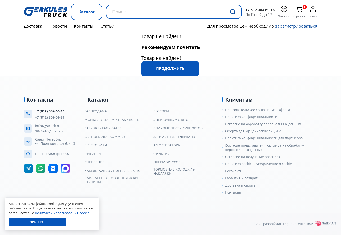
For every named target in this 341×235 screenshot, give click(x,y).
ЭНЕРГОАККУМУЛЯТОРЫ (173, 120)
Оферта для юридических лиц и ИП (254, 131)
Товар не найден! (161, 36)
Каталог (86, 11)
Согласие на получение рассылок (252, 157)
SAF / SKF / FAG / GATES (103, 128)
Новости (58, 26)
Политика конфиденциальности (251, 117)
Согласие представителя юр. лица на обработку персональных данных (264, 147)
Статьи (107, 26)
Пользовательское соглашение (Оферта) (258, 110)
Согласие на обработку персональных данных (263, 124)
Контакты (83, 26)
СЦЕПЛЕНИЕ (94, 162)
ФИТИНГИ (93, 154)
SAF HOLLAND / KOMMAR (105, 137)
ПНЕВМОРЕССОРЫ (168, 162)
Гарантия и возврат (241, 178)
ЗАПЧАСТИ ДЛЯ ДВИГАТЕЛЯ (175, 137)
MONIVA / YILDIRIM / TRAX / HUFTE (112, 120)
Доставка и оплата (240, 185)
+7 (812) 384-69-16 (49, 111)
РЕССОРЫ (161, 111)
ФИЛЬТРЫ (161, 154)
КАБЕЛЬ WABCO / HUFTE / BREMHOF (113, 171)
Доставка (33, 26)
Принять (37, 222)
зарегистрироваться (296, 26)
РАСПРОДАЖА (96, 111)
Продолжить (170, 68)
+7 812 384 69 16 (260, 10)
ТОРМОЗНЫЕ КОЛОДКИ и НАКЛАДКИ (174, 171)
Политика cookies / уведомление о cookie (258, 164)
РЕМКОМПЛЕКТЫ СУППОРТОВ (178, 128)
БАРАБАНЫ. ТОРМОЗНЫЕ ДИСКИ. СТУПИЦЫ (112, 180)
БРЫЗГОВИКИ (96, 145)
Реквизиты (234, 171)
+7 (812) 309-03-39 (49, 117)
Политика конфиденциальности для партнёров (264, 138)
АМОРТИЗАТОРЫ (167, 145)
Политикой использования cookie (62, 213)
